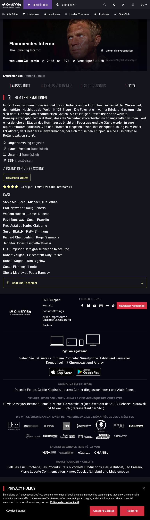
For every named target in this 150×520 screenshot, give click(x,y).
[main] (75, 501)
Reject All (132, 511)
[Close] (143, 488)
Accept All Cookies (103, 511)
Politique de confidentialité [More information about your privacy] (64, 502)
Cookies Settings (15, 510)
